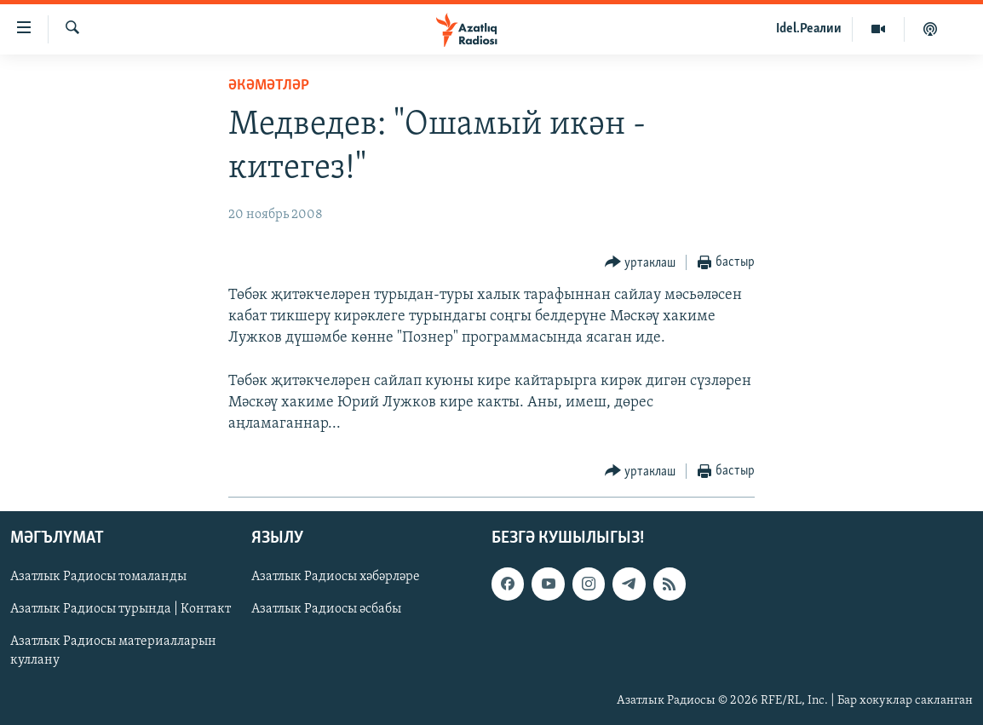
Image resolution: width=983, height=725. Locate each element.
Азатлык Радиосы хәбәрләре (335, 577)
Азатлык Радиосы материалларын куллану (113, 652)
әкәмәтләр (268, 86)
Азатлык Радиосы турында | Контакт (120, 610)
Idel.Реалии (809, 29)
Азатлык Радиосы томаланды (98, 577)
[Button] (640, 262)
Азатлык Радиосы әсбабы (326, 610)
